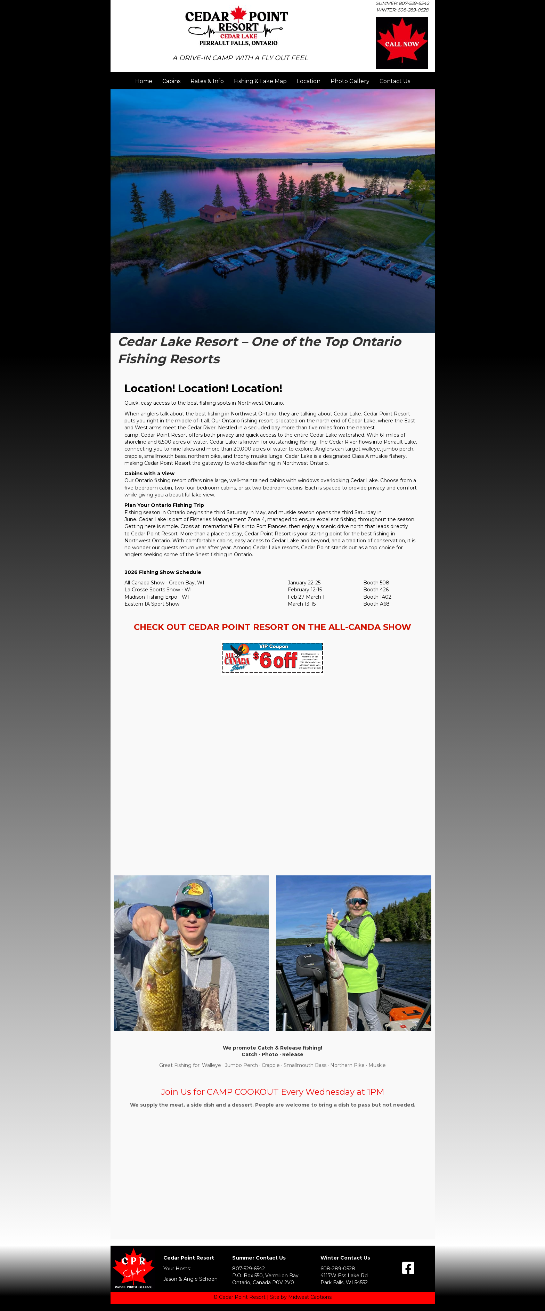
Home (143, 81)
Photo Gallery (350, 81)
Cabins (171, 81)
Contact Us (395, 81)
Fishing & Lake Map (260, 81)
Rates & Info (207, 81)
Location (308, 81)
